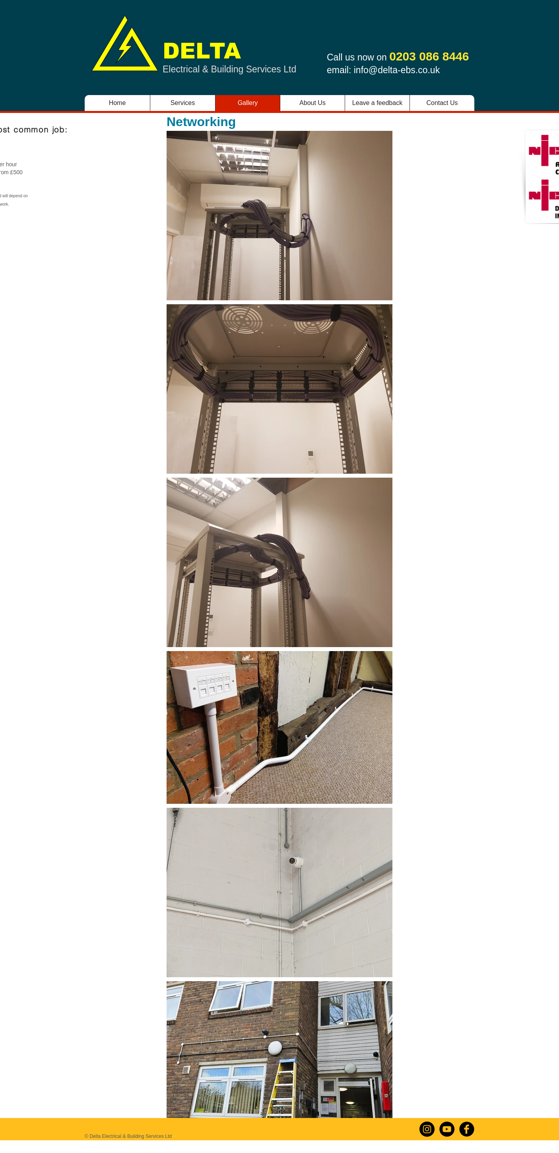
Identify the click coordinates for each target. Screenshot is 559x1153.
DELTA (202, 51)
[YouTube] (446, 1129)
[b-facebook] (466, 1129)
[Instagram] (427, 1129)
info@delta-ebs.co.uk (397, 70)
